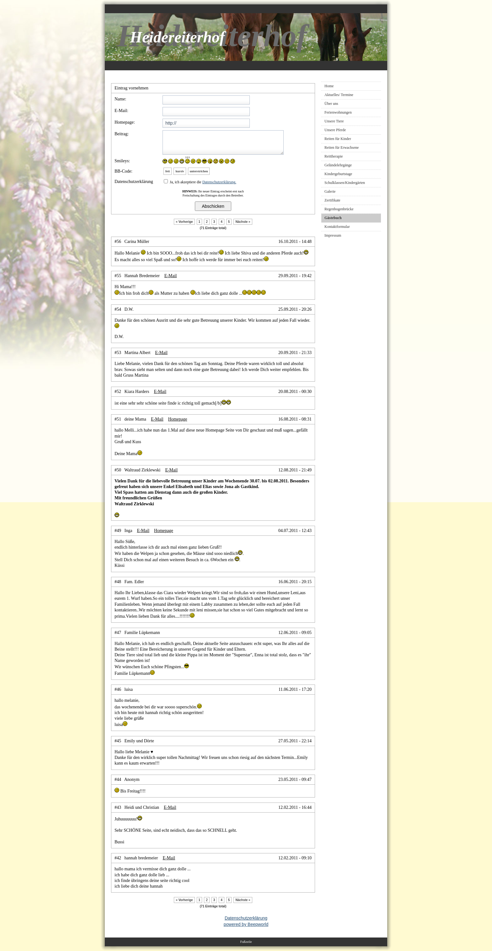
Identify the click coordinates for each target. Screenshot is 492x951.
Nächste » (242, 221)
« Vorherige (184, 221)
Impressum (332, 235)
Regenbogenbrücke (339, 209)
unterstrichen (199, 171)
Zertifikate (332, 200)
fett (167, 171)
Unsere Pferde (335, 130)
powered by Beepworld (246, 924)
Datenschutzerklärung (246, 918)
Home (329, 86)
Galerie (329, 191)
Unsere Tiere (334, 121)
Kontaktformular (337, 226)
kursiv (179, 171)
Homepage (177, 419)
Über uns (331, 103)
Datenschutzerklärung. (219, 182)
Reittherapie (333, 156)
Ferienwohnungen (338, 112)
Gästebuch (333, 218)
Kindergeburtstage (338, 174)
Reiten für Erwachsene (341, 147)
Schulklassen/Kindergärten (344, 182)
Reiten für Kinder (337, 139)
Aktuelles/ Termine (338, 95)
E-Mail (170, 275)
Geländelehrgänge (338, 165)
